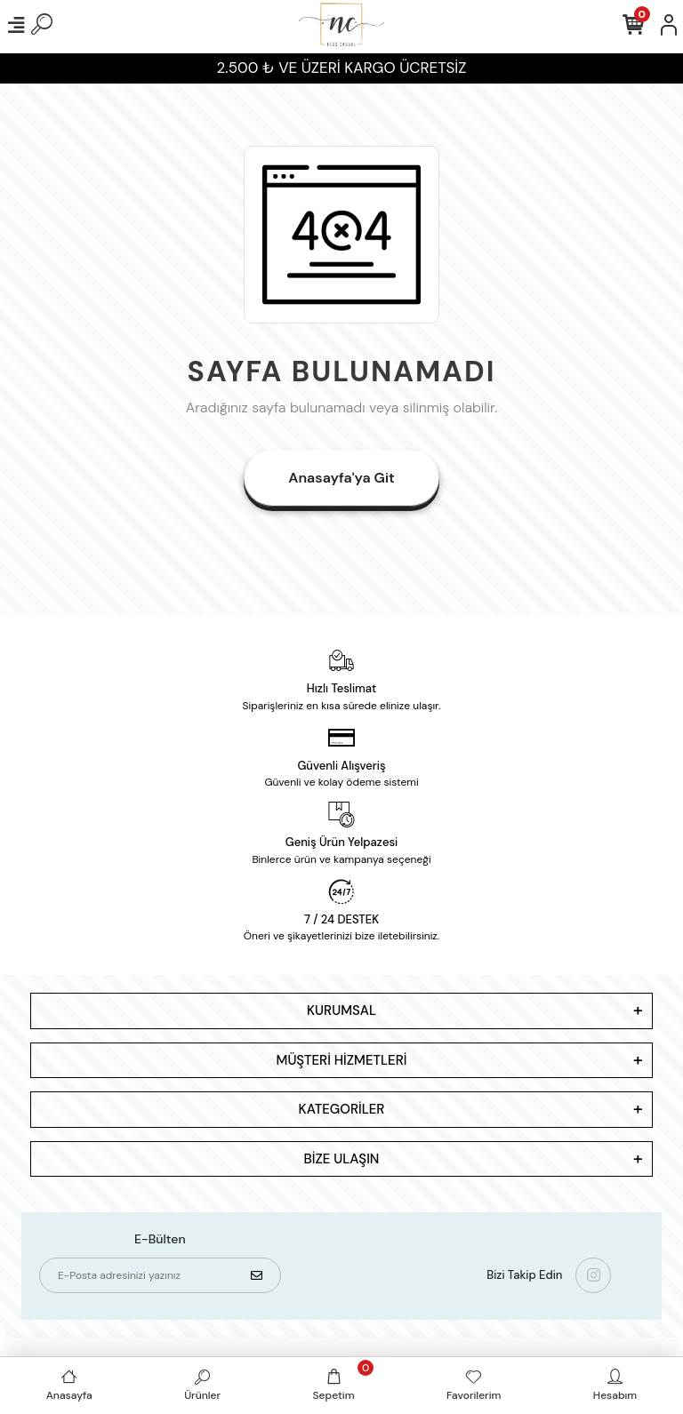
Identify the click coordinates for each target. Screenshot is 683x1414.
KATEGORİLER (342, 1109)
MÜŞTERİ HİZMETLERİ (342, 1060)
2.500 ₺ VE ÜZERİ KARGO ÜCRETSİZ (342, 67)
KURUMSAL (341, 1010)
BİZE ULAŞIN (342, 1159)
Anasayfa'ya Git (341, 477)
